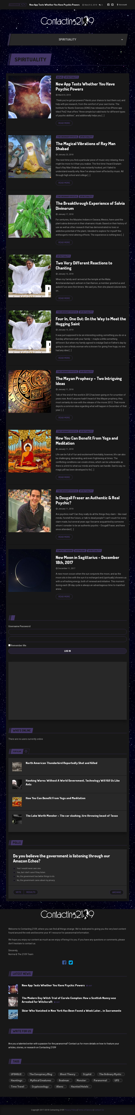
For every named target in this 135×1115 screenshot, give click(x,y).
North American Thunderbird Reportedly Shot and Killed (61, 763)
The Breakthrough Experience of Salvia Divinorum (90, 205)
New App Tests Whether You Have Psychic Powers (54, 4)
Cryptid (87, 1074)
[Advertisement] (67, 690)
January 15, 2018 (65, 274)
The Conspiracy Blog (40, 1074)
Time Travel (17, 1086)
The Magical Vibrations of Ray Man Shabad (85, 146)
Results (30, 892)
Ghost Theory (67, 1074)
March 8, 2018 (91, 5)
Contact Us (99, 1110)
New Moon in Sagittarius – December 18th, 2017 (87, 560)
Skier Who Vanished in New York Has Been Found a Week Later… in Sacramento (71, 1010)
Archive (116, 892)
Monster (81, 1080)
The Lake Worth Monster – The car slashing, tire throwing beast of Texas (72, 815)
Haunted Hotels (79, 1086)
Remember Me (17, 645)
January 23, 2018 (65, 154)
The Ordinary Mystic (110, 1074)
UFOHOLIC (16, 1074)
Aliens (59, 1086)
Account (123, 5)
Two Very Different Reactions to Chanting (84, 265)
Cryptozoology (40, 1086)
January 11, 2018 (65, 389)
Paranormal (100, 1080)
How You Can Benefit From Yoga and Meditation (87, 440)
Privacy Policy (71, 1110)
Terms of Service (85, 1110)
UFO (117, 1080)
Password (25, 626)
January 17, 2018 (65, 214)
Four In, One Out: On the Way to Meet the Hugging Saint (91, 321)
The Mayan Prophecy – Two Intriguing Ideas (89, 381)
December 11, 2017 (66, 568)
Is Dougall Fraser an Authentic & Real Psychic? (88, 500)
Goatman (64, 1080)
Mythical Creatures (40, 1080)
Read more (64, 123)
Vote (18, 892)
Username (13, 626)
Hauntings (16, 1080)
